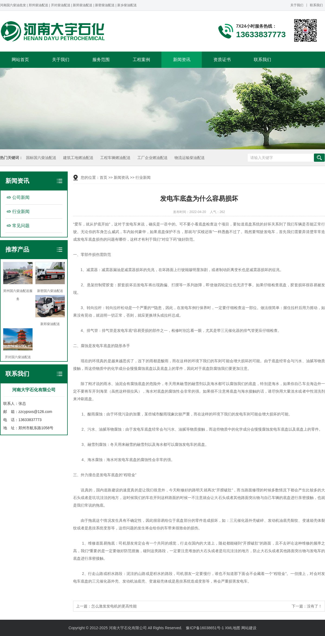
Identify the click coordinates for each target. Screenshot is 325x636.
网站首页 (20, 59)
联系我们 (316, 5)
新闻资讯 (181, 59)
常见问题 (21, 225)
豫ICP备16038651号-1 (205, 628)
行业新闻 (21, 211)
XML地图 (232, 628)
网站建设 (248, 628)
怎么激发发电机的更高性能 (114, 606)
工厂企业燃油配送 (152, 158)
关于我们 (296, 5)
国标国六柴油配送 (41, 158)
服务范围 (101, 59)
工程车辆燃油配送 (115, 158)
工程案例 (141, 59)
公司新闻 (21, 197)
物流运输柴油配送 (189, 158)
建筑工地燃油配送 (78, 158)
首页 (103, 177)
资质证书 (222, 59)
